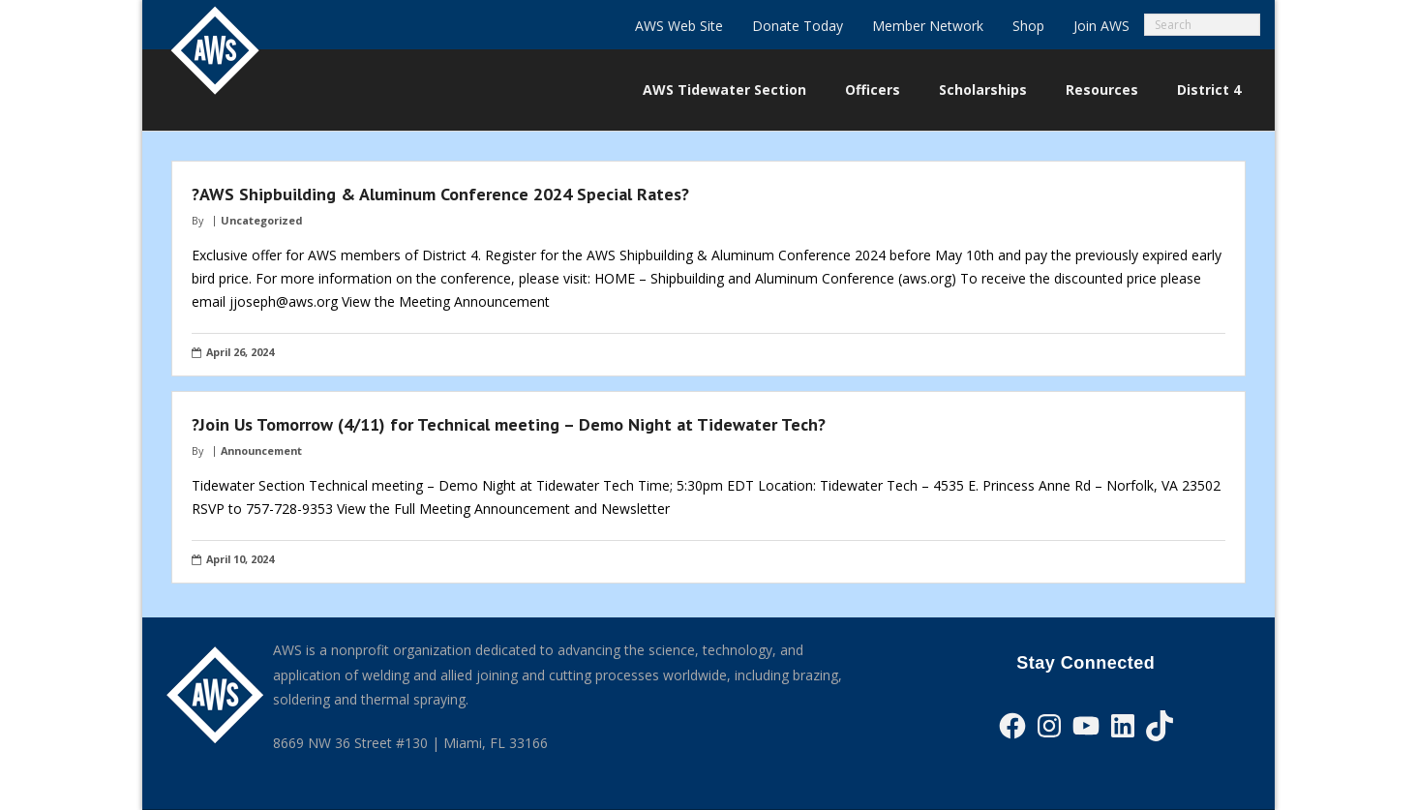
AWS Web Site (679, 25)
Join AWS (1101, 25)
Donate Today (797, 25)
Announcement (261, 450)
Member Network (927, 25)
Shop (1028, 25)
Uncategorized (261, 220)
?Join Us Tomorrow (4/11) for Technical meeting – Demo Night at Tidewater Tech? (509, 424)
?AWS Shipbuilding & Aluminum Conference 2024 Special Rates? (440, 194)
